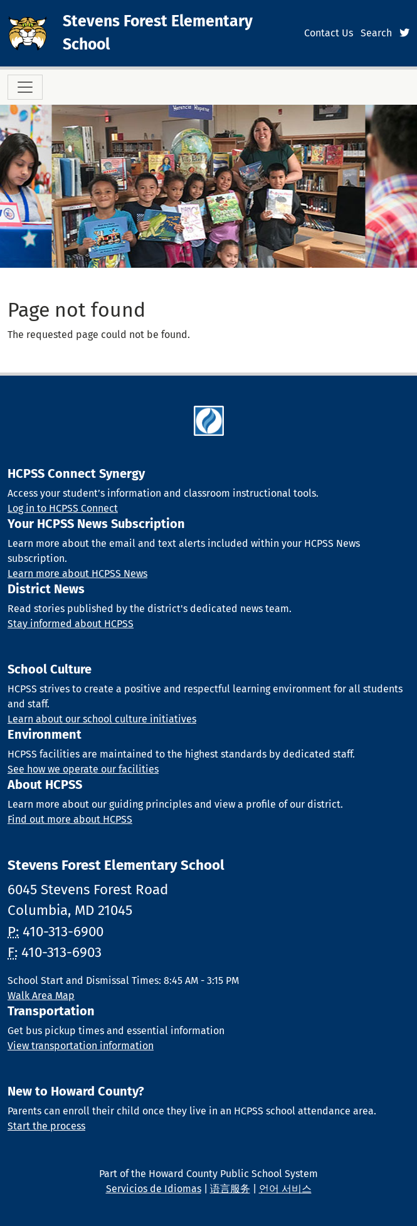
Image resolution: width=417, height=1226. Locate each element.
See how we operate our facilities (83, 769)
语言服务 (230, 1189)
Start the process (46, 1126)
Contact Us (328, 33)
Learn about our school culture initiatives (102, 719)
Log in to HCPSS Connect (63, 508)
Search (376, 33)
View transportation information (81, 1046)
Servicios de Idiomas (153, 1189)
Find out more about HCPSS (70, 819)
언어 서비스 (285, 1189)
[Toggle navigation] (25, 87)
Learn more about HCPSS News (77, 573)
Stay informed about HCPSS (71, 624)
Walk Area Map (41, 995)
